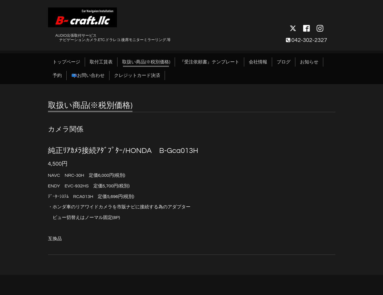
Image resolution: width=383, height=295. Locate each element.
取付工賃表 (101, 62)
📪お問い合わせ (88, 75)
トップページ (66, 62)
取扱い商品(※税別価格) (146, 62)
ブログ (283, 62)
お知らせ (309, 62)
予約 (57, 75)
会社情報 (258, 62)
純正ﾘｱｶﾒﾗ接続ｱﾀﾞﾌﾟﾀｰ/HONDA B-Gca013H (123, 150)
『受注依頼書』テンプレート (209, 62)
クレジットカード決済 (137, 75)
